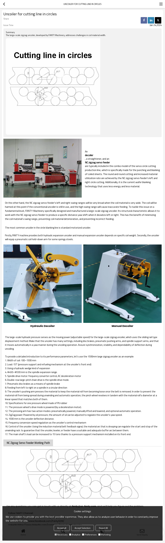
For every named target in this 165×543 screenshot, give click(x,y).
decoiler (89, 155)
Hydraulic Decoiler (42, 326)
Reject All (103, 528)
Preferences (89, 534)
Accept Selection (83, 528)
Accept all (61, 528)
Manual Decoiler (122, 326)
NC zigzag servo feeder (97, 162)
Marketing (104, 534)
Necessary (61, 534)
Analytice (74, 534)
